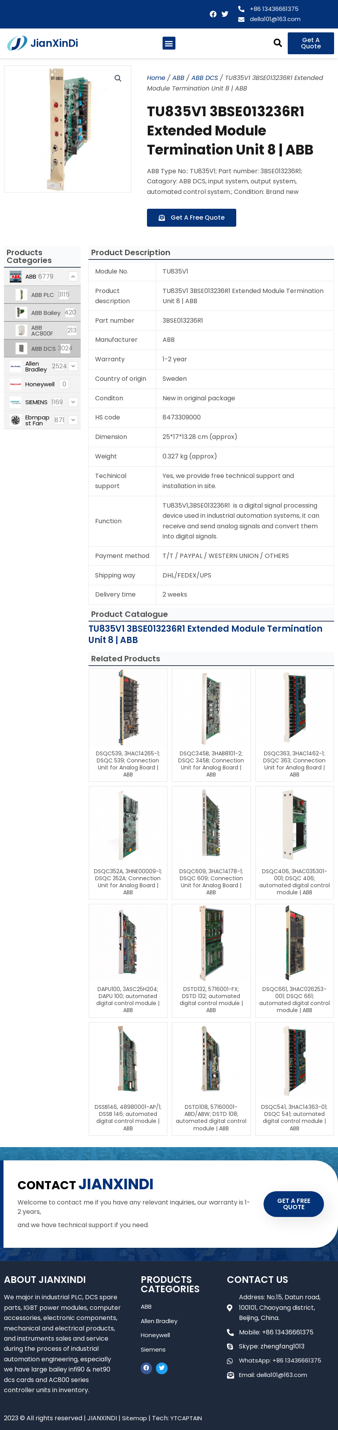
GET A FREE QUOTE (293, 1204)
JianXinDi (54, 43)
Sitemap (135, 1418)
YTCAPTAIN (188, 1418)
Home (156, 77)
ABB (178, 77)
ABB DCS (204, 77)
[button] (169, 43)
